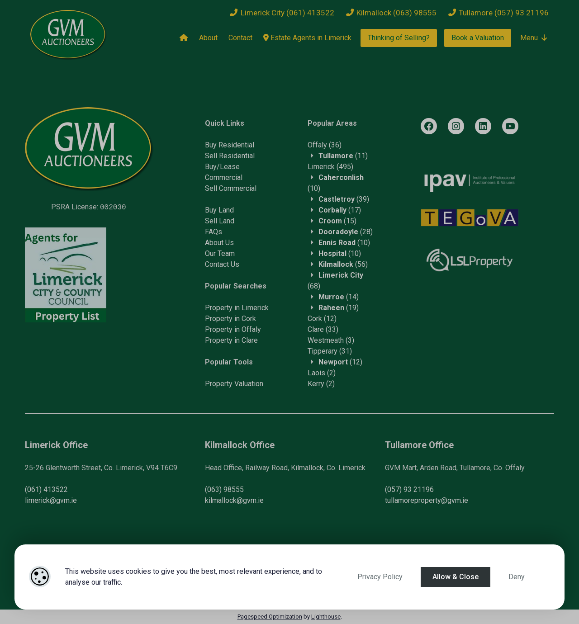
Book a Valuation (477, 37)
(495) (330, 166)
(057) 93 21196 (409, 489)
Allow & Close (455, 576)
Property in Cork (230, 318)
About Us (219, 242)
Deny (516, 576)
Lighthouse (326, 616)
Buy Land (219, 210)
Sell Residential (230, 155)
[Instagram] (456, 126)
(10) (344, 242)
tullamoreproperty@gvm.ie (426, 500)
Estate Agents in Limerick (307, 37)
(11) (343, 155)
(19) (338, 307)
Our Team (220, 253)
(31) (330, 351)
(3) (331, 340)
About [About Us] (208, 37)
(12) (322, 318)
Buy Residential (229, 145)
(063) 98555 (224, 489)
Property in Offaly (233, 329)
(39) (343, 199)
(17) (339, 210)
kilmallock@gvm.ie (234, 500)
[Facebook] (429, 126)
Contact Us (222, 264)
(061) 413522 (46, 489)
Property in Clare (231, 340)
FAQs (213, 231)
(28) (345, 231)
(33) (323, 329)
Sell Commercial (230, 188)
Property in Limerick (237, 307)
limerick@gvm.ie (51, 500)
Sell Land (219, 221)
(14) (338, 297)
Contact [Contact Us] (240, 37)
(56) (343, 264)
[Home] (184, 38)
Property (219, 383)
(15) (337, 221)
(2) (322, 373)
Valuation (248, 383)
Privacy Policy (380, 576)
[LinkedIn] (483, 126)
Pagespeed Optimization (269, 616)
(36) (325, 145)
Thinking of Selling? (399, 37)
